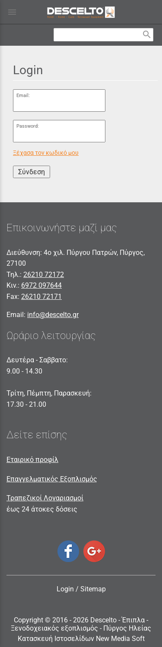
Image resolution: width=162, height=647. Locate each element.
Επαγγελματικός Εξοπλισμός (51, 479)
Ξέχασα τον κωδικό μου (46, 153)
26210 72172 (43, 274)
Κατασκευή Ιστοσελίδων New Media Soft (81, 638)
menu (12, 12)
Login (65, 589)
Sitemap (93, 589)
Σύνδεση (31, 172)
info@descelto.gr (53, 315)
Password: (27, 126)
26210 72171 (41, 296)
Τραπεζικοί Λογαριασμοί (44, 498)
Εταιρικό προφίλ (32, 459)
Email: (23, 95)
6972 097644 (41, 285)
